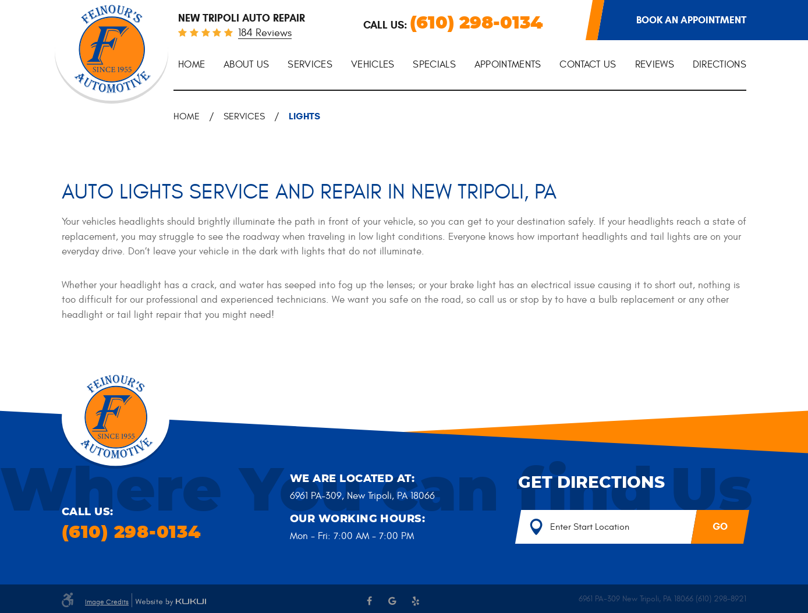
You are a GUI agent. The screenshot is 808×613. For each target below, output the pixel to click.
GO (720, 526)
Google (392, 600)
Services (310, 64)
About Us (247, 64)
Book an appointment (691, 20)
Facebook (369, 600)
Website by (170, 602)
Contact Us (587, 64)
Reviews (654, 64)
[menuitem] (191, 65)
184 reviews (265, 33)
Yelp (415, 600)
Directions (719, 64)
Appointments (507, 64)
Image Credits (107, 602)
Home (191, 64)
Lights (304, 116)
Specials (434, 64)
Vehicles (373, 64)
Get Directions (591, 483)
